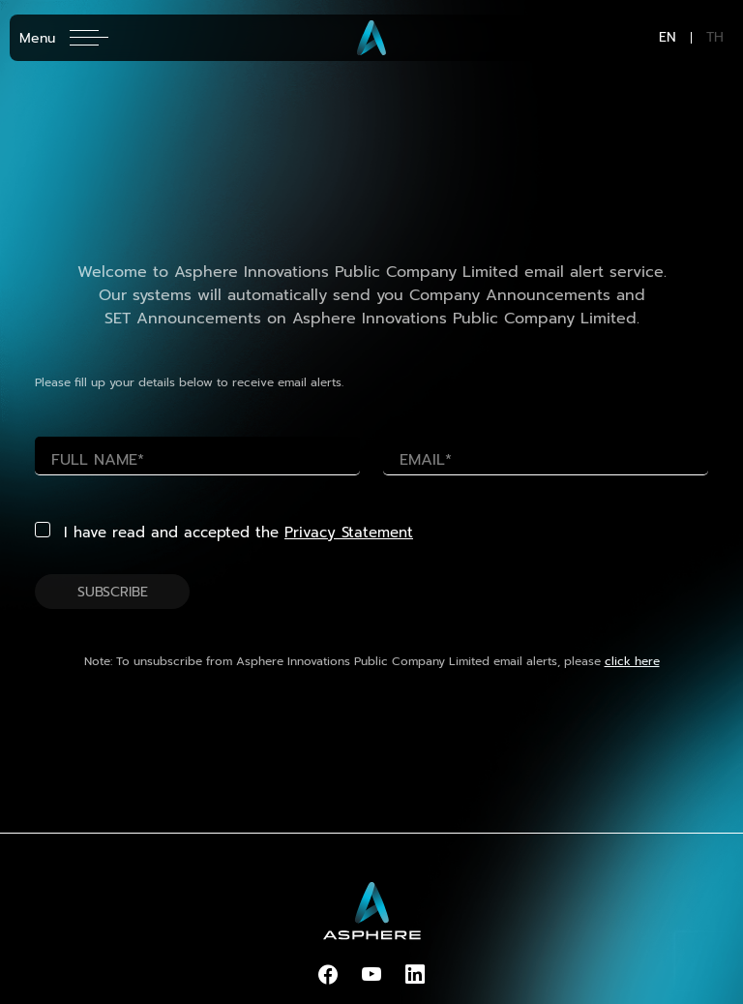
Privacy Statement (348, 532)
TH (715, 37)
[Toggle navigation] (63, 37)
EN (667, 37)
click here (632, 661)
